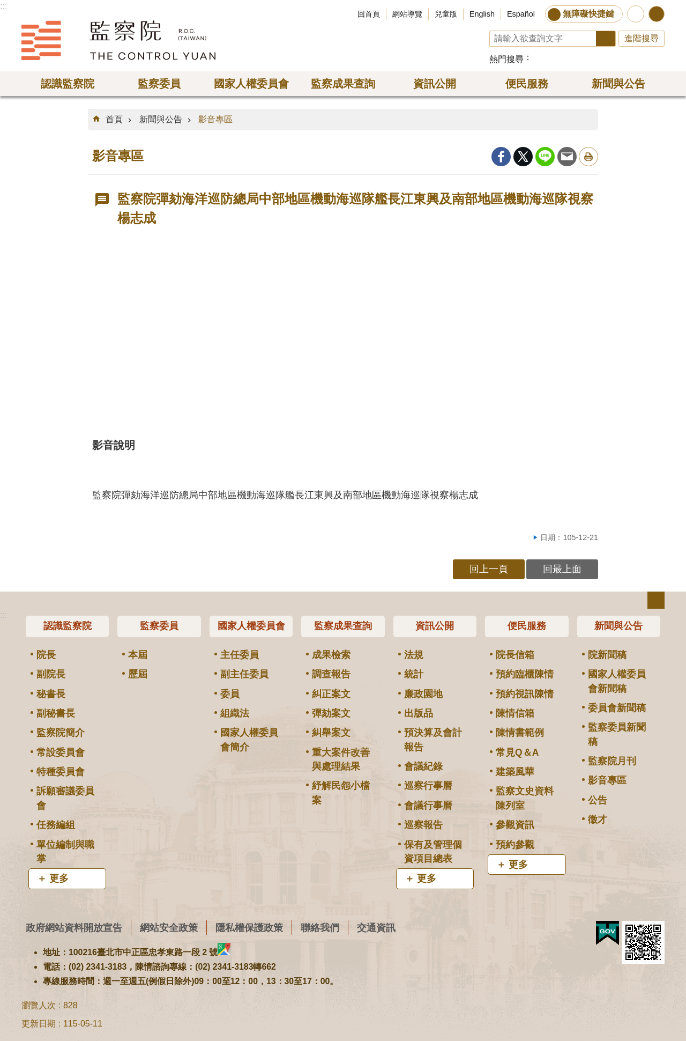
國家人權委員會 (251, 626)
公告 (597, 800)
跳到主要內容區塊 (5, 5)
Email (567, 156)
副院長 (50, 674)
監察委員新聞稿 (617, 734)
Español (521, 14)
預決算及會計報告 (433, 739)
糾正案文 (331, 694)
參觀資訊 (515, 824)
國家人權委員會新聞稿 (617, 681)
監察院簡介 (60, 732)
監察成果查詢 (343, 626)
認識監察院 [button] (67, 84)
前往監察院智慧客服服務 (635, 14)
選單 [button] (656, 600)
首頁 (114, 119)
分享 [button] (656, 14)
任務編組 (55, 824)
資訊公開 (434, 626)
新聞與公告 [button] (618, 84)
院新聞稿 (607, 654)
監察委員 (159, 626)
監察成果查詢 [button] (343, 84)
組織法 (234, 713)
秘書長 (50, 694)
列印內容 (588, 156)
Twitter (523, 156)
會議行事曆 (428, 805)
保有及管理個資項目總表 (433, 851)
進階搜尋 (641, 38)
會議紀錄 (423, 766)
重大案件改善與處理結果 (341, 759)
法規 (413, 654)
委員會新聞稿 (617, 708)
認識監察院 (67, 626)
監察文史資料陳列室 (525, 798)
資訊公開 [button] (434, 84)
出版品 (418, 713)
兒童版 (446, 14)
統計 (413, 674)
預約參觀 (515, 844)
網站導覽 (407, 14)
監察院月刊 (612, 761)
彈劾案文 (331, 713)
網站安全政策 (169, 927)
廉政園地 (423, 694)
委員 (230, 694)
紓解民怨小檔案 (341, 792)
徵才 (597, 819)
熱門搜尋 (506, 59)
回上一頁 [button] (488, 568)
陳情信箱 (515, 713)
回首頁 (368, 14)
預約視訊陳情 (525, 694)
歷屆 (137, 674)
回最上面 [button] (562, 568)
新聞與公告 (160, 119)
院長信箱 (515, 654)
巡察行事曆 (428, 785)
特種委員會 (60, 771)
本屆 (137, 654)
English (482, 14)
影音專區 (215, 119)
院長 (46, 654)
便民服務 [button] (526, 84)
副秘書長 (55, 713)
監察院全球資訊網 (118, 40)
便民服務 (527, 626)
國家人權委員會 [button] (251, 84)
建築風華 (515, 771)
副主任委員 (244, 674)
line (545, 156)
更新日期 (38, 1023)
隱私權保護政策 (249, 927)
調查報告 (331, 674)
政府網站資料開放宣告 (74, 927)
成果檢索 (331, 654)
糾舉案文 (331, 732)
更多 (59, 878)
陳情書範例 (520, 732)
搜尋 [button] (606, 39)
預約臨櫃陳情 (525, 674)
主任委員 (239, 654)
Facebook (501, 156)
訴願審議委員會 (65, 798)
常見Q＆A (517, 752)
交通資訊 (376, 927)
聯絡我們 (320, 927)
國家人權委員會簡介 (249, 739)
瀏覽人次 (38, 1005)
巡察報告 (423, 824)
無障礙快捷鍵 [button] (588, 13)
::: (3, 6)
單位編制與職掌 (65, 851)
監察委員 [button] (159, 84)
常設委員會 (60, 752)
